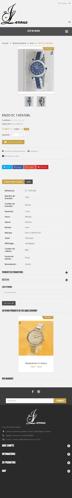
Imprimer (34, 151)
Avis (29, 181)
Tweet (7, 167)
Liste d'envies (7, 287)
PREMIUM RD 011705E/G (36, 363)
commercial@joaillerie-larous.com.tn (26, 439)
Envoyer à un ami (12, 156)
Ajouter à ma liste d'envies (14, 151)
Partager (18, 167)
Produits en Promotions (12, 272)
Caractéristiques (13, 181)
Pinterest (42, 167)
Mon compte (8, 446)
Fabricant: (6, 124)
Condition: (6, 120)
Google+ (30, 167)
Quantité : (6, 135)
